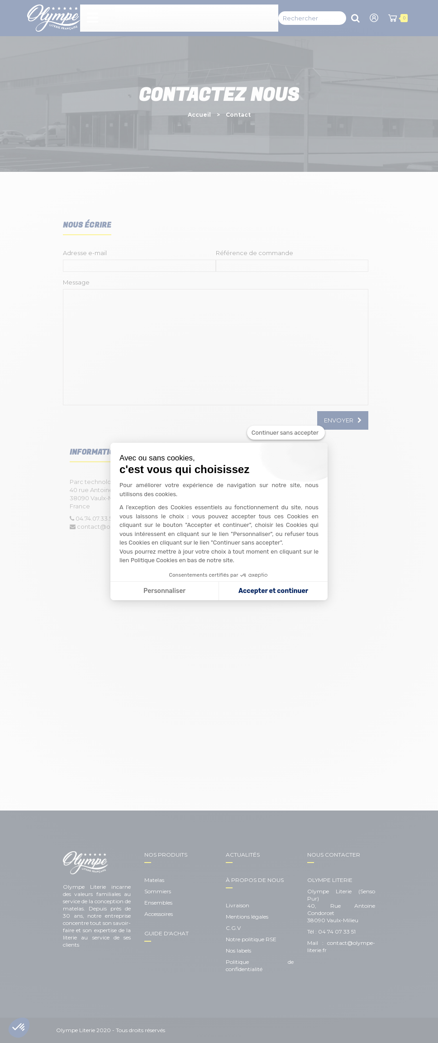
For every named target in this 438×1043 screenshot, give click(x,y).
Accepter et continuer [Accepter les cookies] (273, 591)
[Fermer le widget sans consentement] (286, 433)
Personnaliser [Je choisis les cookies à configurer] (164, 591)
